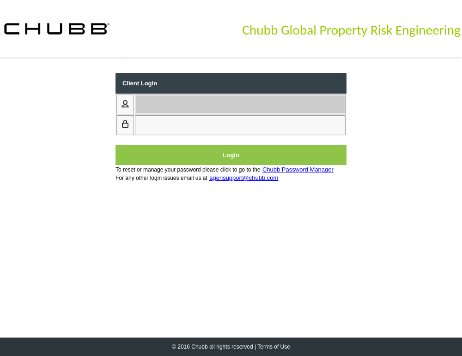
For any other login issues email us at (161, 178)
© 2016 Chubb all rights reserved (212, 347)
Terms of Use (273, 347)
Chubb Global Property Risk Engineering (351, 30)
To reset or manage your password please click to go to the (188, 169)
